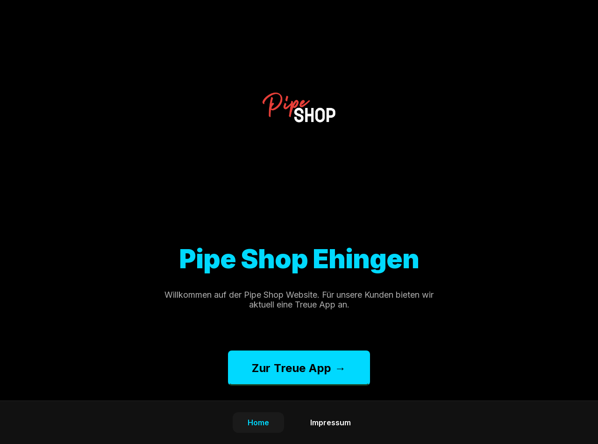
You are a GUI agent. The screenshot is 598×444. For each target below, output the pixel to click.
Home (258, 422)
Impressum (330, 422)
